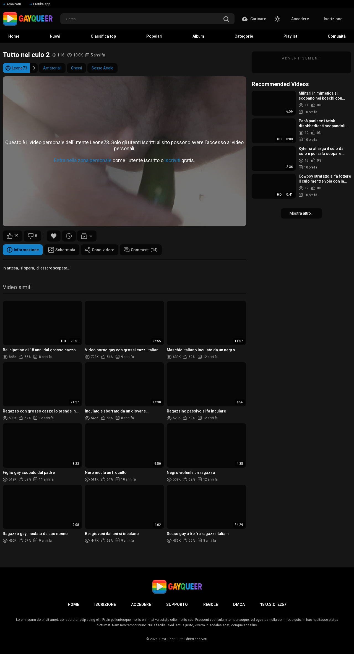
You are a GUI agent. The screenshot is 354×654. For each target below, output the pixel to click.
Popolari (154, 36)
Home (13, 36)
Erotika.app (40, 4)
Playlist (290, 36)
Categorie (244, 36)
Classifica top (103, 36)
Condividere (99, 250)
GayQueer (167, 639)
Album (198, 36)
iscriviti (172, 160)
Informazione (23, 250)
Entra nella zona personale (82, 160)
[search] (226, 19)
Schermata (61, 250)
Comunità (337, 36)
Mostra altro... (301, 213)
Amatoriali (52, 68)
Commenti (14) (141, 250)
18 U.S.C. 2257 (273, 604)
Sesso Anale (102, 68)
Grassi (76, 68)
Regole (210, 604)
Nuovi (55, 36)
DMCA (239, 604)
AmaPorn (12, 4)
